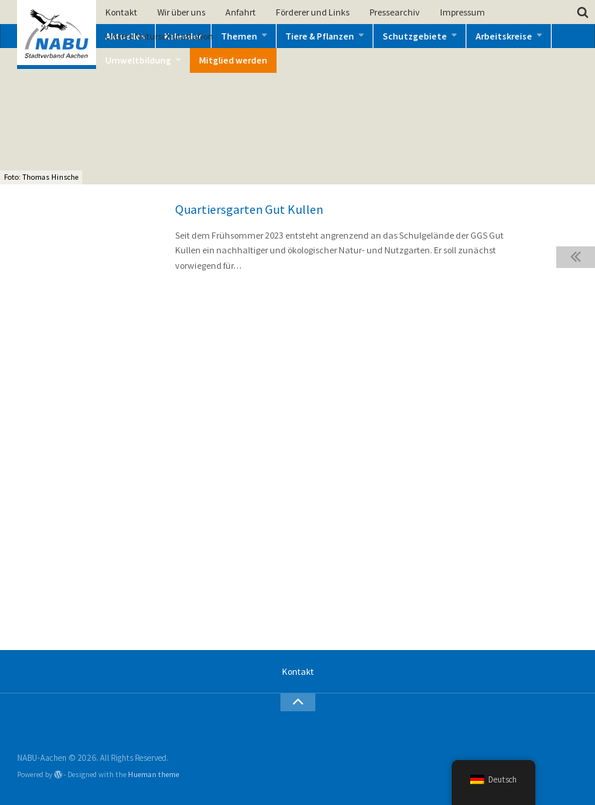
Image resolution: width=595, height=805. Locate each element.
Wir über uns (181, 12)
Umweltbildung (138, 60)
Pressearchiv (395, 12)
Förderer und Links (312, 12)
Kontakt (121, 12)
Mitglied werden (233, 60)
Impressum (462, 12)
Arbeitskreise (504, 36)
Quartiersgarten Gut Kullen (249, 209)
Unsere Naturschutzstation (159, 36)
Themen (239, 36)
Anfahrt (240, 12)
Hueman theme (153, 774)
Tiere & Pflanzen (319, 36)
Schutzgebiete (415, 36)
